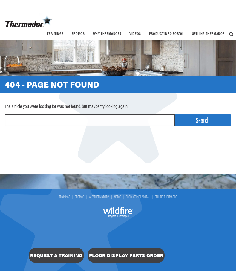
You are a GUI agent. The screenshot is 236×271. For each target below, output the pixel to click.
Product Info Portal (166, 33)
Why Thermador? (107, 33)
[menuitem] (55, 33)
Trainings (55, 33)
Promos (78, 33)
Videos (135, 33)
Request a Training (56, 255)
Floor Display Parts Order (126, 255)
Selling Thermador (208, 33)
